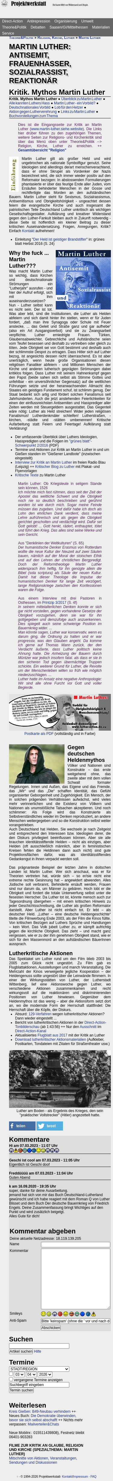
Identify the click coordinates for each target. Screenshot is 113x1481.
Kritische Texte (27, 475)
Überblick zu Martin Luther (81, 99)
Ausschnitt (88, 1027)
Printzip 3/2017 (54, 602)
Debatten (38, 27)
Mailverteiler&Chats (43, 1424)
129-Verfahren (40, 1014)
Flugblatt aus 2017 (52, 1035)
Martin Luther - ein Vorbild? (74, 103)
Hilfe (37, 1351)
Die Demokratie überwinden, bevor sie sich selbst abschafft (42, 1418)
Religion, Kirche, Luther (55, 38)
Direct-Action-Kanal (30, 1031)
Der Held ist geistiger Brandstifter (59, 239)
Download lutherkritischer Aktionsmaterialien (50, 1039)
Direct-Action (12, 21)
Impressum (80, 1476)
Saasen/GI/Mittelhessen (68, 27)
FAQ (93, 1476)
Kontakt (28, 231)
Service (8, 33)
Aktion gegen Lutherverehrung (33, 112)
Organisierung (65, 21)
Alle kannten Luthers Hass (29, 103)
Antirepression (38, 21)
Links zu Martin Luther (78, 112)
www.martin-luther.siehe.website (57, 129)
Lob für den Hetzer (69, 107)
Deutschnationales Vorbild (29, 107)
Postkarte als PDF (39, 734)
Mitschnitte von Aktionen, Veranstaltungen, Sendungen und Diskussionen (43, 1460)
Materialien (101, 27)
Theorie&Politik (14, 27)
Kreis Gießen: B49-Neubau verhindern (40, 1411)
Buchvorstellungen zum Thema (33, 116)
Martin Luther (90, 38)
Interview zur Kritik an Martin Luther (43, 462)
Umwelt (87, 21)
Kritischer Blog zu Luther (55, 467)
